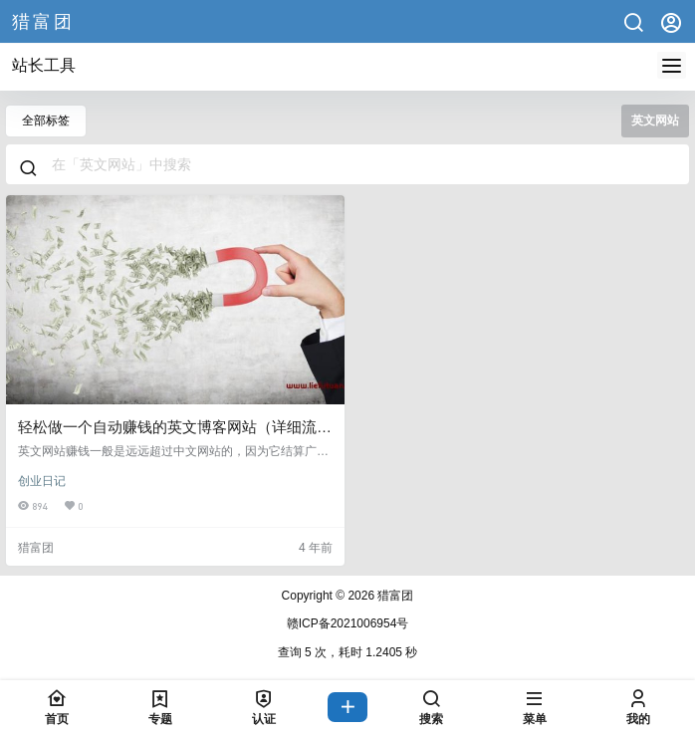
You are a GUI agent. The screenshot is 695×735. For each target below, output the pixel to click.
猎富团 (393, 596)
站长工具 (44, 65)
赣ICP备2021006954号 (348, 623)
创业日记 (42, 481)
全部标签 (46, 120)
